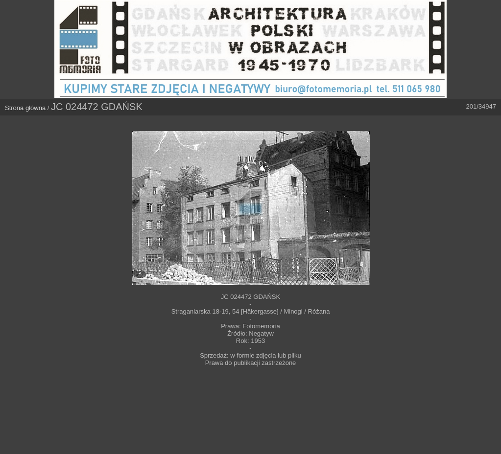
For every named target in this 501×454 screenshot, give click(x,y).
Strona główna (25, 108)
